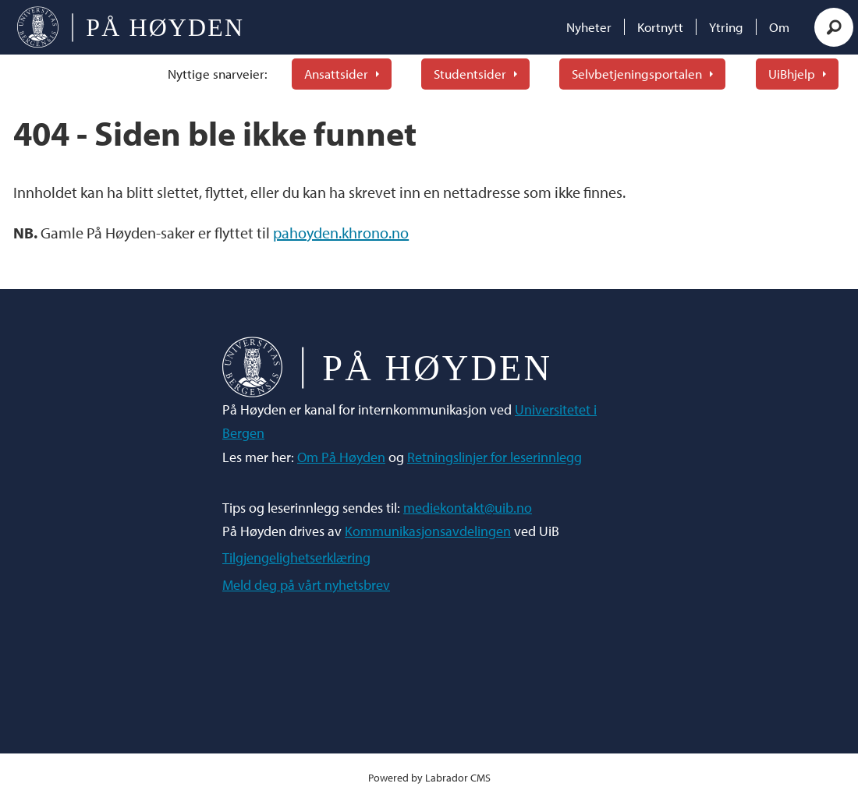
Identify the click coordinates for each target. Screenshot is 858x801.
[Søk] (833, 27)
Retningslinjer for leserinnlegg (494, 457)
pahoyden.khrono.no (341, 232)
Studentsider (470, 73)
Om (779, 27)
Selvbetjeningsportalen (637, 73)
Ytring (726, 27)
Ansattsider (336, 73)
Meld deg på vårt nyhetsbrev (306, 585)
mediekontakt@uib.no (467, 508)
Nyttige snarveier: (218, 73)
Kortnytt (660, 27)
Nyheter (589, 27)
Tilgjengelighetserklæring (296, 557)
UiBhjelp (791, 73)
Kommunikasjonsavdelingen (428, 531)
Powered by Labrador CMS (429, 777)
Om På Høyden (341, 457)
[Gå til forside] (130, 27)
